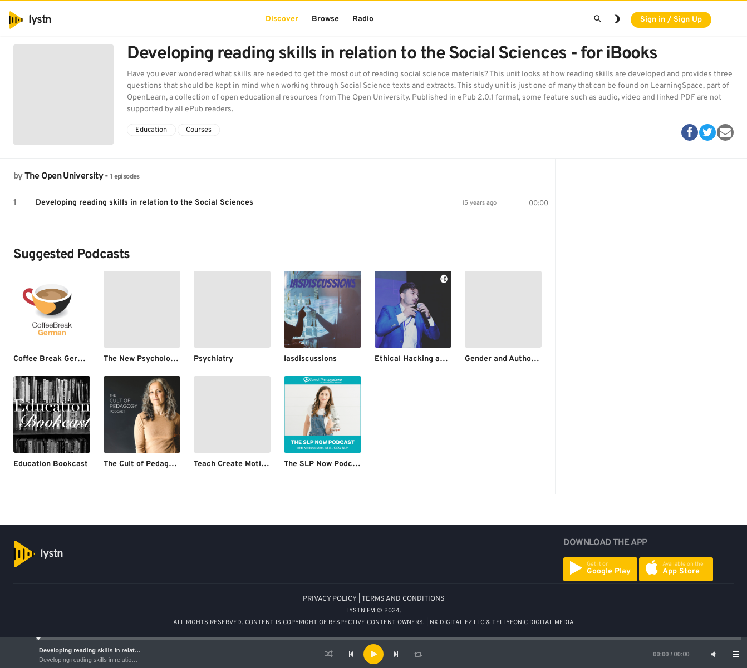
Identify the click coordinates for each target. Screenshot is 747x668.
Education (151, 130)
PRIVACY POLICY (330, 599)
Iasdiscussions (310, 359)
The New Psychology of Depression (168, 359)
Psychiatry (213, 359)
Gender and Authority (504, 359)
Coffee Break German (53, 359)
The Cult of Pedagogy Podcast (159, 464)
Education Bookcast (50, 464)
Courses (199, 130)
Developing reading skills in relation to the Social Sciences (124, 650)
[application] (373, 654)
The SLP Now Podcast (324, 464)
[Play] (373, 654)
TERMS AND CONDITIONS (403, 599)
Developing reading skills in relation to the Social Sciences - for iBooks (134, 659)
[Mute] (713, 654)
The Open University (63, 176)
